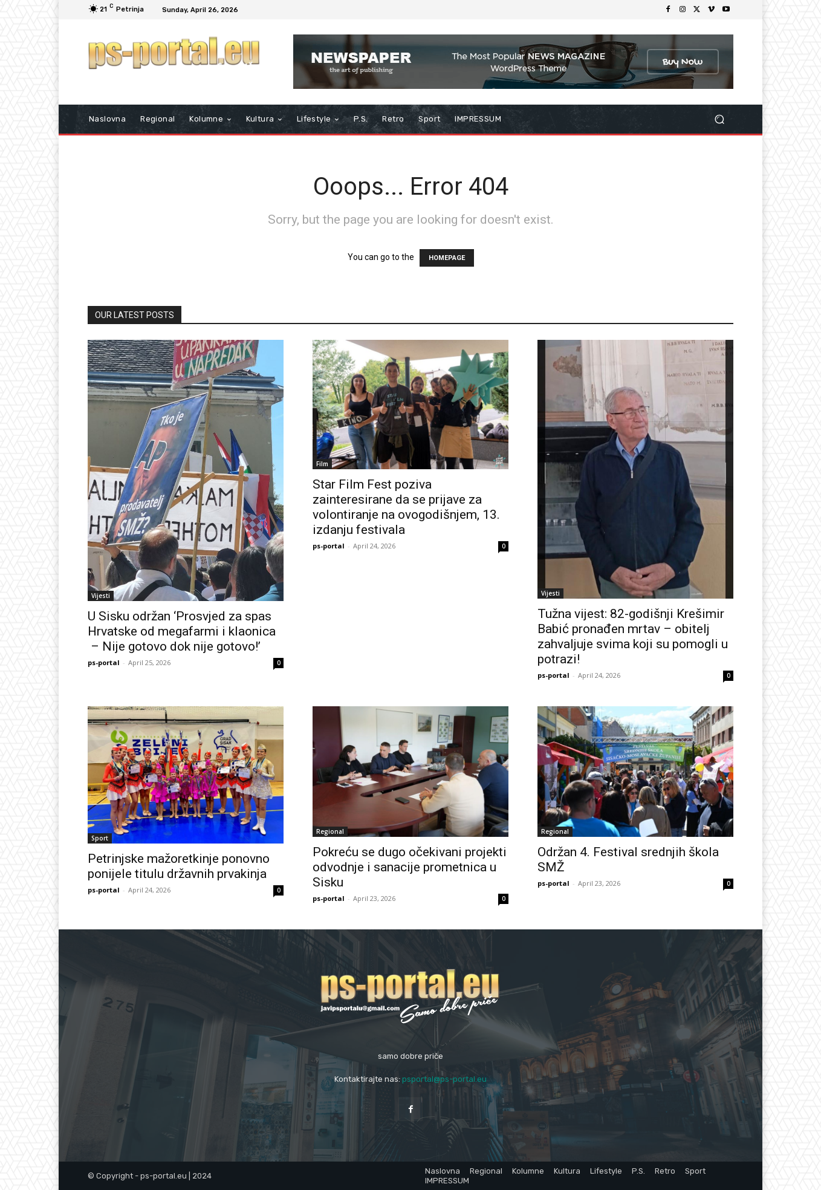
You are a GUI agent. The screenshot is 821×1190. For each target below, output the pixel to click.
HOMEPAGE (447, 258)
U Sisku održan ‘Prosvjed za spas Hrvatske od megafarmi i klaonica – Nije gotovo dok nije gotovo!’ (182, 631)
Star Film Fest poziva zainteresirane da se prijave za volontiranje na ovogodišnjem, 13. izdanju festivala (406, 507)
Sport (99, 838)
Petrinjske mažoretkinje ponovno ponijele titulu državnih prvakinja (179, 866)
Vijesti (100, 595)
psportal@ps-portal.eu (444, 1079)
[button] (719, 119)
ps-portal (104, 662)
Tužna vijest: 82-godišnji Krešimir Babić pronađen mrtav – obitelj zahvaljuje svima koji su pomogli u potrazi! (632, 636)
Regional (330, 831)
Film (322, 464)
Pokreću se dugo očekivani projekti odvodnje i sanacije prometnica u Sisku (410, 867)
